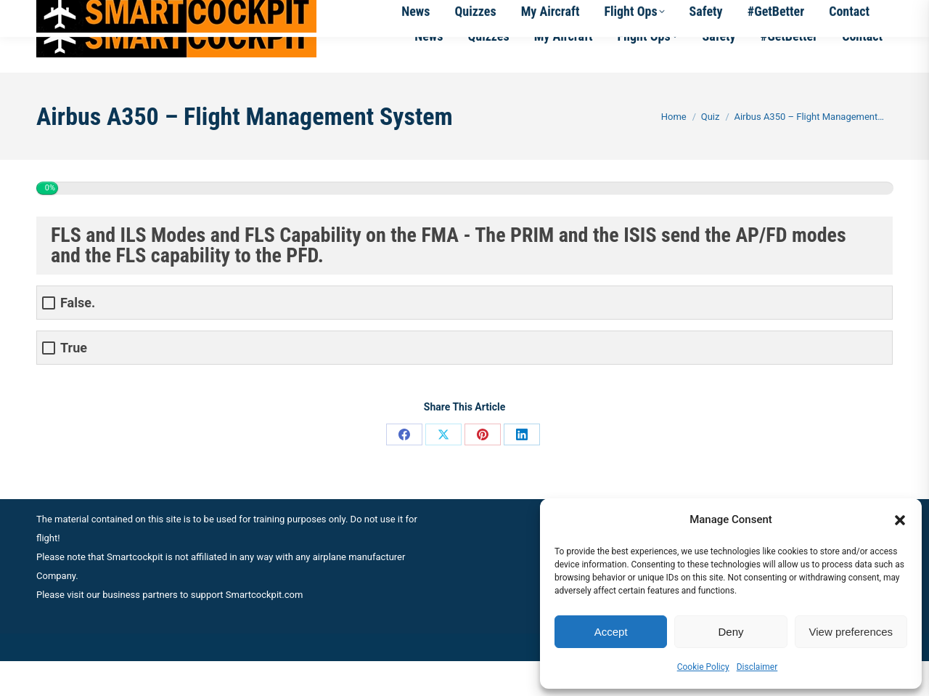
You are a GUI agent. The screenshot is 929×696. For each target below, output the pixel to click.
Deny (730, 632)
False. (77, 337)
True (73, 382)
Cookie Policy (703, 667)
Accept (611, 632)
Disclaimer (757, 667)
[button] (900, 520)
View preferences (851, 632)
